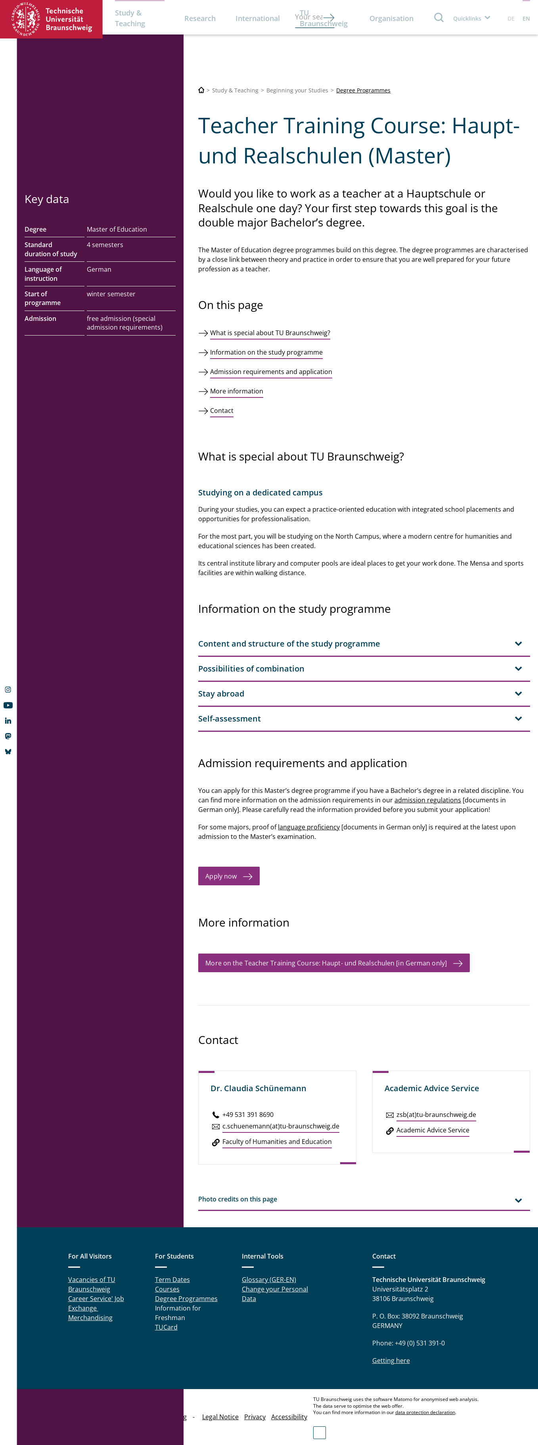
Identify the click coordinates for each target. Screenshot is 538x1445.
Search (439, 17)
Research (200, 18)
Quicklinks (467, 18)
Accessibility (289, 1416)
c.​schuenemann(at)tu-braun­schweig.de (280, 1126)
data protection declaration (425, 1412)
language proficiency (309, 827)
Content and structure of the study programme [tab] (289, 643)
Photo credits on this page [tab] (237, 1199)
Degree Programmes (363, 90)
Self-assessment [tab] (229, 718)
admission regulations (427, 800)
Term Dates (172, 1279)
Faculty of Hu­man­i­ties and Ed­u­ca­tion (277, 1141)
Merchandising (90, 1317)
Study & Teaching (130, 18)
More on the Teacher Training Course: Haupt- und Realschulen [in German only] (326, 963)
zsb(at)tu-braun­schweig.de (436, 1114)
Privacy (255, 1416)
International (257, 18)
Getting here (391, 1360)
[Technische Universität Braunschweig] (201, 90)
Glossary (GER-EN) (269, 1279)
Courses (167, 1289)
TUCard (166, 1327)
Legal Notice (220, 1416)
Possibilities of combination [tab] (251, 668)
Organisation (392, 18)
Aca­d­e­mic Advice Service (432, 1130)
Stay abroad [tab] (221, 693)
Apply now (221, 876)
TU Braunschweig (324, 18)
